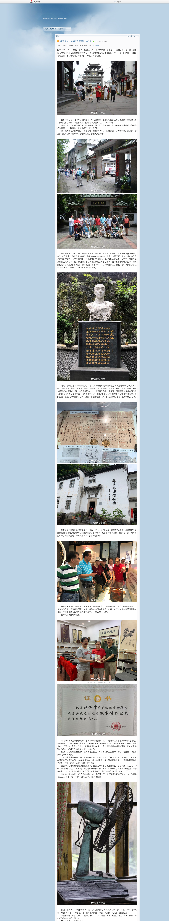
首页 (46, 29)
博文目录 (53, 29)
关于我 (60, 29)
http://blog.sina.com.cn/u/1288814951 (55, 18)
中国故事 (96, 45)
